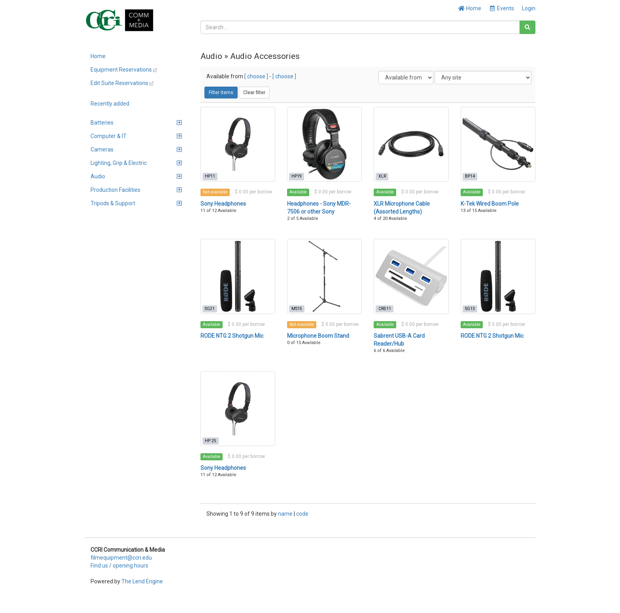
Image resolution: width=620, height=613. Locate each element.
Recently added (110, 103)
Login (528, 8)
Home (469, 8)
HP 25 (210, 440)
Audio (136, 176)
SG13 (470, 308)
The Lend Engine (142, 581)
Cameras (136, 149)
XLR (382, 176)
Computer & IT (136, 136)
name (286, 514)
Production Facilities (136, 190)
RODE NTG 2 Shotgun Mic (231, 336)
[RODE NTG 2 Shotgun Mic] (237, 276)
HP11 (210, 176)
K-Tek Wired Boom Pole (490, 204)
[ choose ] (256, 76)
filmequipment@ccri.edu (121, 557)
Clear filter (254, 92)
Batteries (136, 122)
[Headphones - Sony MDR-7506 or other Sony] (324, 144)
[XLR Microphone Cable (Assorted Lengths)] (411, 144)
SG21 (210, 308)
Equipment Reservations (124, 69)
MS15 (296, 308)
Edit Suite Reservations (122, 83)
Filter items (221, 92)
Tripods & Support (136, 203)
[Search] (527, 27)
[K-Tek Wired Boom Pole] (498, 144)
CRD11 (384, 308)
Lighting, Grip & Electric (136, 163)
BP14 (470, 176)
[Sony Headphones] (237, 144)
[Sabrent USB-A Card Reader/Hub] (411, 276)
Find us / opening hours (119, 565)
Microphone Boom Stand (318, 336)
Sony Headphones (223, 204)
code (302, 514)
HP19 (296, 176)
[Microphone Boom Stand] (324, 276)
